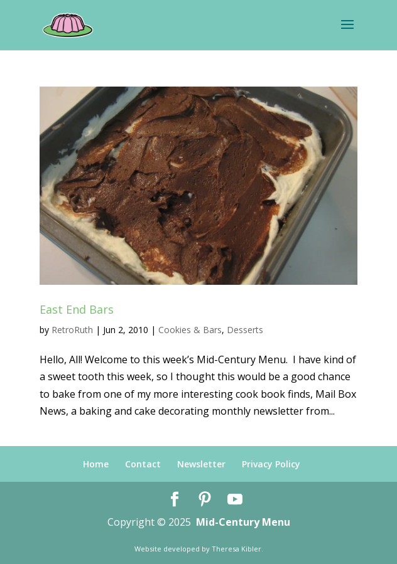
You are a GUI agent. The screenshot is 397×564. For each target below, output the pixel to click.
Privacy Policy (271, 464)
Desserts (245, 330)
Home (96, 464)
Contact (143, 464)
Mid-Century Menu (243, 522)
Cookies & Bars (190, 330)
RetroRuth (72, 330)
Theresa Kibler (236, 548)
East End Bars (77, 309)
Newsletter (201, 464)
